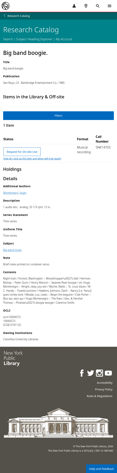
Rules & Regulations (99, 396)
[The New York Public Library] (5, 6)
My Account (64, 39)
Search (8, 39)
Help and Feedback (101, 469)
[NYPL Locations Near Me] (86, 6)
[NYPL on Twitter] (91, 373)
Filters (59, 115)
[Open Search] (98, 6)
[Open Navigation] (109, 6)
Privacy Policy (103, 389)
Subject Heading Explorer (34, 39)
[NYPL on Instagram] (100, 373)
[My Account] (74, 6)
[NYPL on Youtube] (108, 373)
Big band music (12, 250)
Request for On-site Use (22, 152)
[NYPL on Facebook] (82, 373)
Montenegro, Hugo (14, 193)
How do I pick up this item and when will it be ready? (32, 158)
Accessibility (104, 382)
